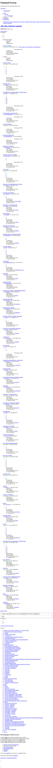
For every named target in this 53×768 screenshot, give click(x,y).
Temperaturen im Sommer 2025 (10, 113)
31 (6, 102)
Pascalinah (7, 147)
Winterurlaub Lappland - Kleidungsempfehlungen (14, 290)
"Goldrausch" (6, 337)
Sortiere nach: (21, 613)
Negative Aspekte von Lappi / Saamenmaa (12, 316)
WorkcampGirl (8, 283)
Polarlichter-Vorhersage (8, 146)
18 (6, 552)
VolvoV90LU (18, 201)
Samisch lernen (6, 473)
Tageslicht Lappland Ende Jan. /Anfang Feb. (13, 360)
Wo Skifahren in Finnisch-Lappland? (11, 402)
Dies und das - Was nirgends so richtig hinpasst (30, 47)
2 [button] (3, 36)
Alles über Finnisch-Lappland (11, 26)
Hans (6, 93)
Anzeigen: (7, 613)
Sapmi (11, 29)
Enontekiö (5, 385)
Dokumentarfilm (7, 368)
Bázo (4, 593)
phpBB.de (16, 755)
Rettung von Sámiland (8, 585)
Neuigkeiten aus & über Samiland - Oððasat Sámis (14, 541)
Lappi (4, 524)
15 (6, 548)
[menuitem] (4, 13)
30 (6, 101)
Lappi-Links (6, 169)
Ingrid (6, 329)
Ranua (4, 503)
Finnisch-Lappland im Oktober (10, 154)
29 (6, 99)
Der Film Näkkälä (7, 246)
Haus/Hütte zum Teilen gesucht (10, 205)
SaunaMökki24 (8, 136)
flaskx (16, 295)
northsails (7, 361)
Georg (6, 274)
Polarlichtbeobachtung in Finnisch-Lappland (13, 377)
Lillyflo (16, 222)
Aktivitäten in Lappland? (8, 307)
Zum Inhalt (3, 8)
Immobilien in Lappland (8, 426)
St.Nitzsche (17, 365)
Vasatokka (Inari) (7, 282)
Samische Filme (6, 83)
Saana (16, 520)
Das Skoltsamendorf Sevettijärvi (10, 443)
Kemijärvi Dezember (8, 299)
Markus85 (7, 291)
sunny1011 (17, 511)
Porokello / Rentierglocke (9, 225)
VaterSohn (7, 300)
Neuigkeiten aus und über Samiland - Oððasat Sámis (15, 92)
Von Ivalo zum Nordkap (8, 192)
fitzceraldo (7, 156)
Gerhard (16, 573)
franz (16, 142)
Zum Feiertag (6, 345)
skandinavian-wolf (9, 262)
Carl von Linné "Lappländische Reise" (11, 576)
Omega (6, 85)
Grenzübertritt (6, 411)
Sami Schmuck (6, 213)
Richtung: (34, 613)
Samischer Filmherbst (8, 494)
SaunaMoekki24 (8, 114)
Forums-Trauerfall (7, 45)
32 (6, 103)
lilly (6, 247)
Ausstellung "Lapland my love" (10, 394)
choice (6, 206)
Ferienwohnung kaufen (8, 434)
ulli (6, 346)
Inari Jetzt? (5, 273)
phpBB (7, 753)
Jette (6, 436)
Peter (8, 29)
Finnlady (7, 214)
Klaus (6, 370)
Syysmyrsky (8, 338)
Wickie (6, 578)
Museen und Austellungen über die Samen (12, 184)
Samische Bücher (7, 515)
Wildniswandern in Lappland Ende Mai (12, 234)
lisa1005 (7, 194)
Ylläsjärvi (5, 602)
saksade (7, 595)
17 (6, 551)
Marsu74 (7, 404)
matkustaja (17, 312)
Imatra (16, 53)
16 (6, 549)
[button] (3, 37)
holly (16, 431)
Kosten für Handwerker (8, 135)
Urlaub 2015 (6, 261)
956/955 (5, 486)
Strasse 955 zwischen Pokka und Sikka (11, 328)
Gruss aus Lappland (7, 455)
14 (6, 547)
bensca (16, 422)
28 (6, 98)
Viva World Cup (6, 559)
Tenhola (7, 227)
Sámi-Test (5, 568)
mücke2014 (7, 235)
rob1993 (17, 342)
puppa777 (7, 378)
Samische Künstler (7, 124)
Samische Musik (7, 62)
